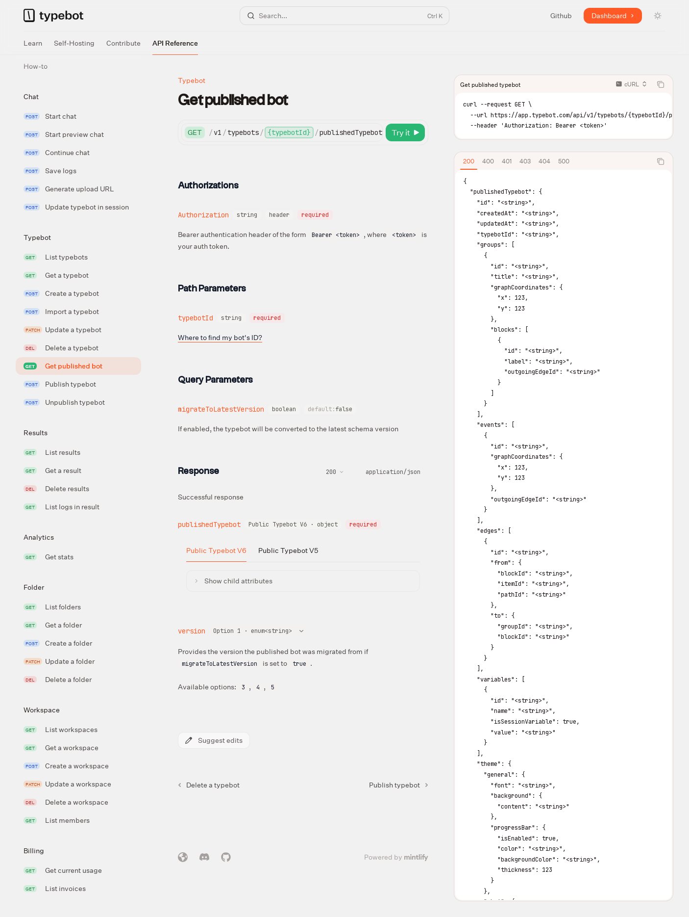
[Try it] (405, 132)
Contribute (123, 46)
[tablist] (552, 161)
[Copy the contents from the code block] (660, 84)
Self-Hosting (74, 46)
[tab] (468, 161)
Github (561, 15)
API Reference (175, 46)
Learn (33, 46)
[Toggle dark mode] (657, 16)
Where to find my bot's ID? (220, 337)
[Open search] (344, 16)
